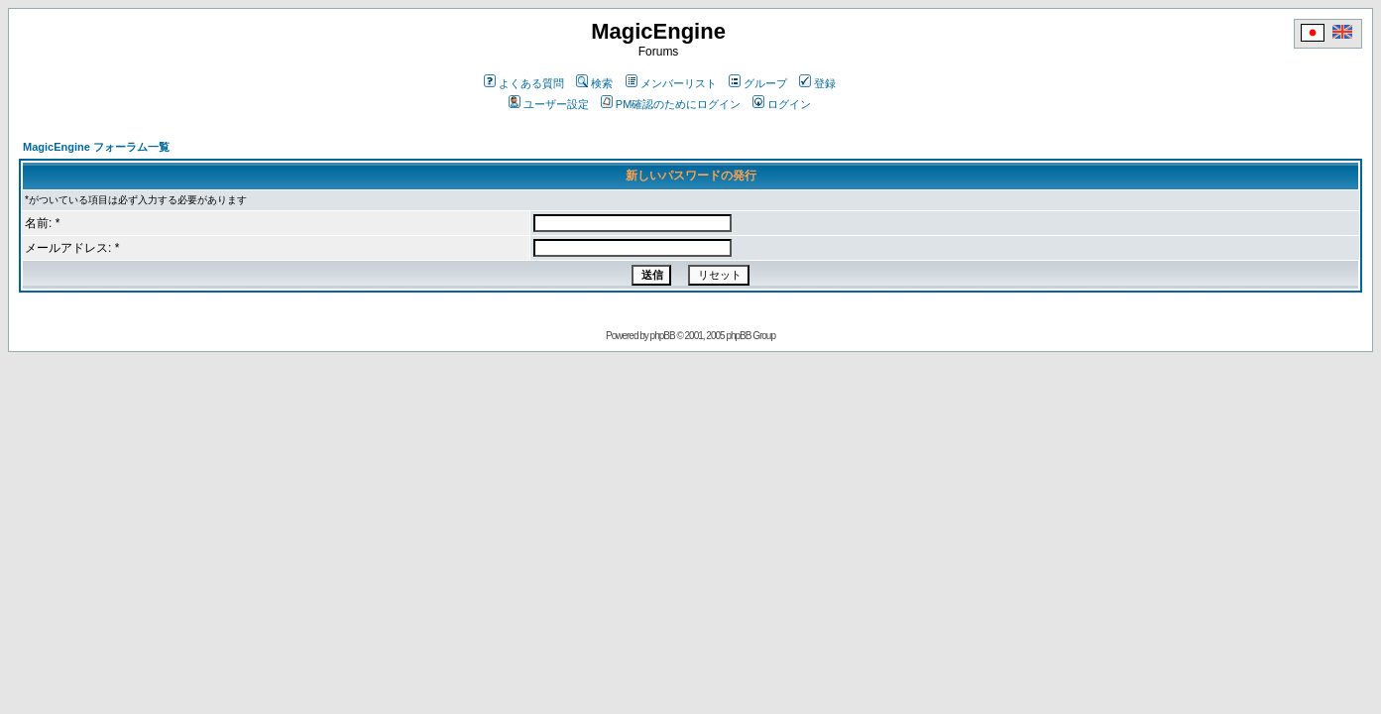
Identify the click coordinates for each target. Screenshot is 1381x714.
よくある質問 (524, 83)
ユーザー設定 (549, 104)
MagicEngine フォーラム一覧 (96, 147)
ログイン (781, 104)
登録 (817, 83)
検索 (594, 83)
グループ (758, 83)
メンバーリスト (671, 83)
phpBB (662, 335)
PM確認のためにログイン (671, 104)
